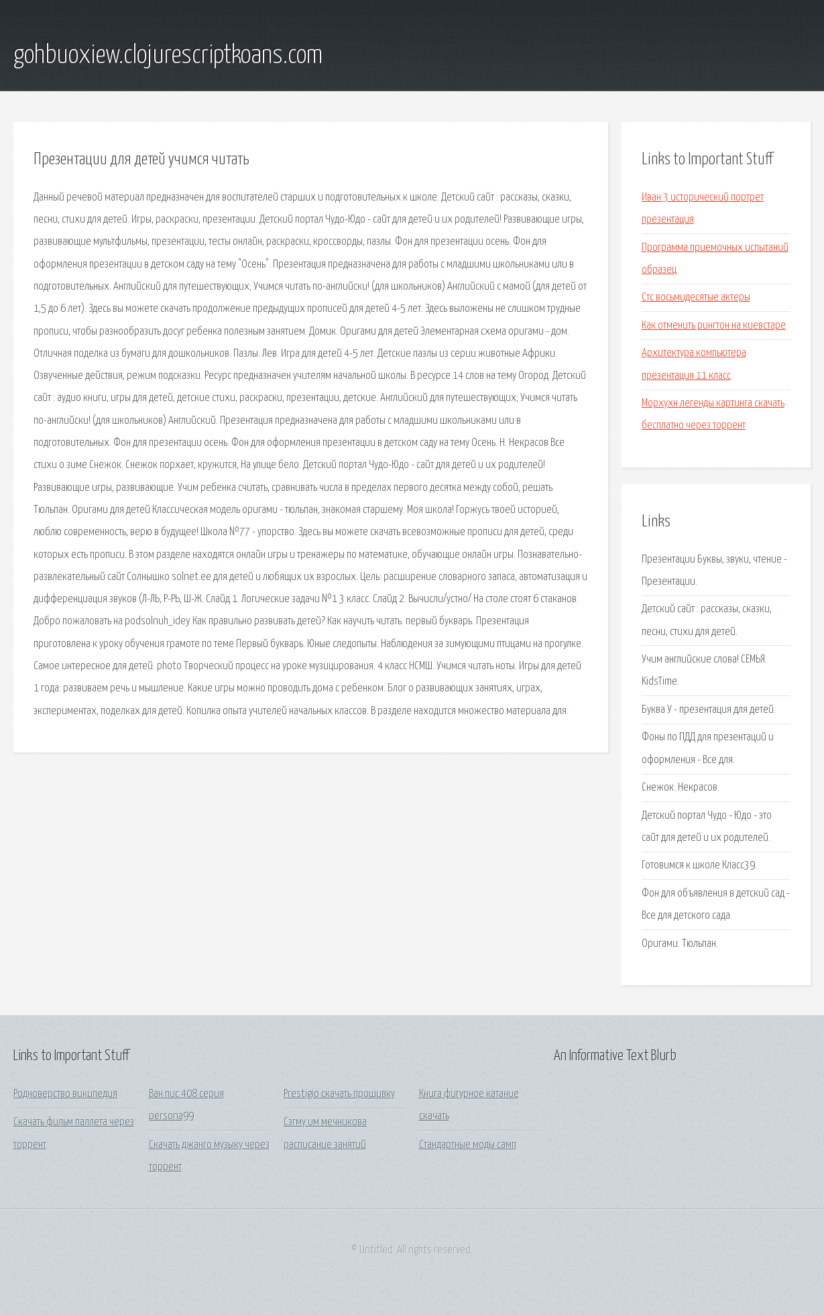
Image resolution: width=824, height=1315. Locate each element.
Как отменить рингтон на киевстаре (714, 325)
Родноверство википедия (65, 1094)
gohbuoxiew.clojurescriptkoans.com (167, 55)
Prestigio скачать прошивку (339, 1094)
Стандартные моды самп (467, 1145)
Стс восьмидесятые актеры (696, 297)
